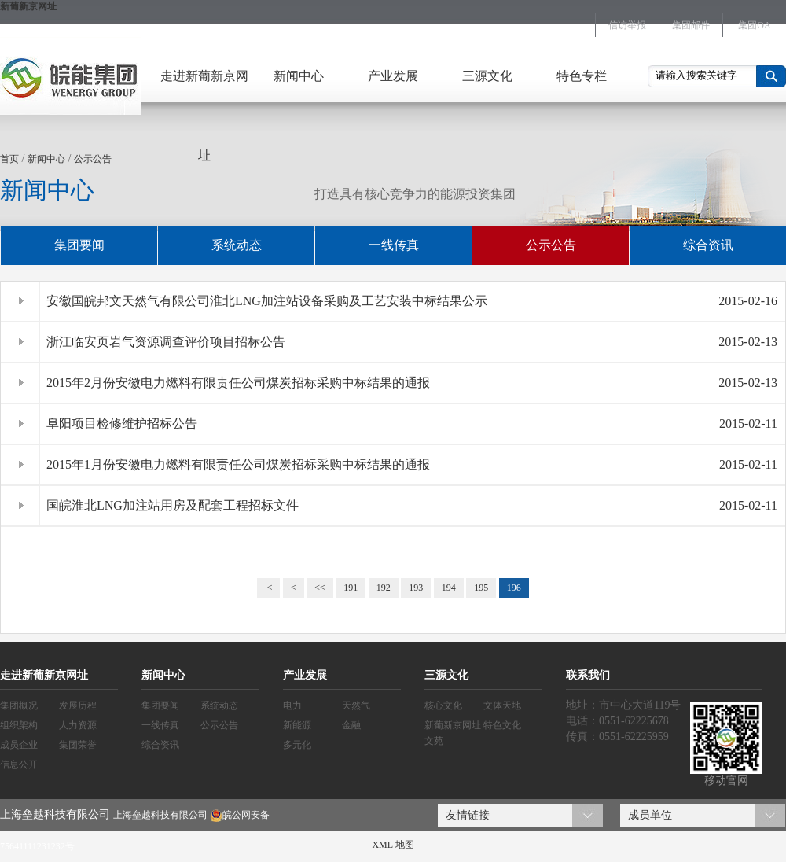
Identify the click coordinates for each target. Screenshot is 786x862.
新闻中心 (299, 76)
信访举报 (627, 25)
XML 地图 (392, 844)
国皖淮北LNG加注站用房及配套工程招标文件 (172, 505)
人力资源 (78, 725)
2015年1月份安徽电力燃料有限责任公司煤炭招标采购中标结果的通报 (238, 464)
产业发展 (393, 76)
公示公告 (93, 158)
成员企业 (19, 744)
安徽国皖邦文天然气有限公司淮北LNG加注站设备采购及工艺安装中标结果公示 (266, 301)
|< (268, 587)
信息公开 (19, 764)
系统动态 (236, 245)
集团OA (754, 25)
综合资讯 (708, 245)
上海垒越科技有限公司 (160, 814)
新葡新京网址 (28, 6)
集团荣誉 (78, 744)
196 (514, 587)
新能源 (297, 725)
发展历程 (78, 705)
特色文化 (502, 725)
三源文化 (487, 76)
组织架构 (19, 725)
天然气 (356, 705)
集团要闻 (79, 245)
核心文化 (443, 705)
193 (416, 587)
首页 (9, 158)
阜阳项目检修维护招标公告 (121, 423)
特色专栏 (581, 76)
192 (383, 587)
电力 (292, 705)
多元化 (297, 744)
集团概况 (19, 705)
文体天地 (502, 705)
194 (449, 587)
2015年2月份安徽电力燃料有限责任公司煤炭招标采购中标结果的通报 (238, 382)
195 (481, 587)
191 (350, 587)
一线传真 (394, 245)
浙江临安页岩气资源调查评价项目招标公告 (165, 341)
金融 (351, 725)
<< (319, 587)
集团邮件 (691, 25)
